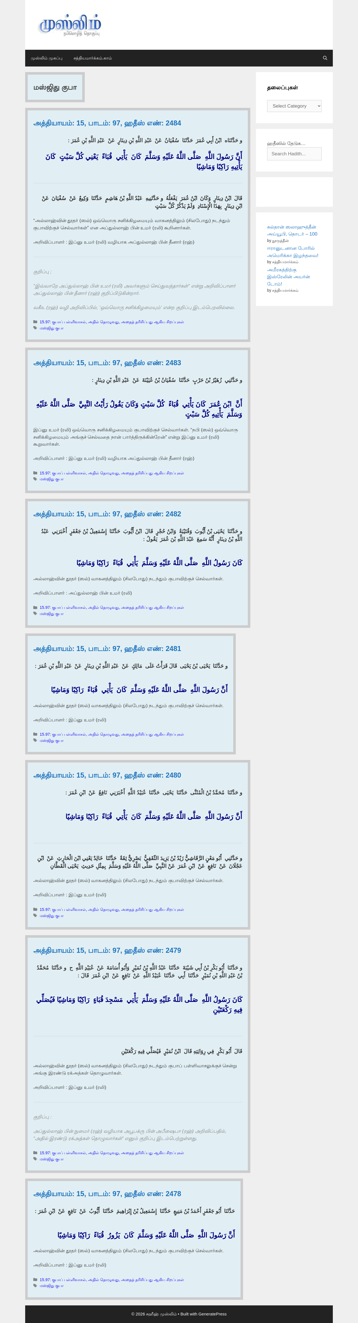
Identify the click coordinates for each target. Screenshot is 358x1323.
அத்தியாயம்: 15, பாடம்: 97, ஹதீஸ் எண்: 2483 (107, 363)
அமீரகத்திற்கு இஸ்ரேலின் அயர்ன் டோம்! (288, 277)
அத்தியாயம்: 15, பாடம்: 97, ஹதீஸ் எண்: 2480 (107, 775)
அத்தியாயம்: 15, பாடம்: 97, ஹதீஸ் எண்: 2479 (107, 950)
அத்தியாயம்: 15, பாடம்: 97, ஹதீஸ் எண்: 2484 (107, 123)
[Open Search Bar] (325, 58)
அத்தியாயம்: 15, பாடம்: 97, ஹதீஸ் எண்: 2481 (107, 648)
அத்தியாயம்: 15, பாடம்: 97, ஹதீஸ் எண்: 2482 (107, 514)
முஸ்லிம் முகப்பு (46, 58)
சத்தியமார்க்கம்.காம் (93, 58)
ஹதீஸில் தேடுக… (286, 143)
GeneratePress (212, 1314)
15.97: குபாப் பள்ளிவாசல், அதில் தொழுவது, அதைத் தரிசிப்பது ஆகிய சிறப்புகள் (112, 322)
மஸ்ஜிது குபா (51, 328)
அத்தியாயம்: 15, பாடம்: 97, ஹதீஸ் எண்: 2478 (107, 1194)
